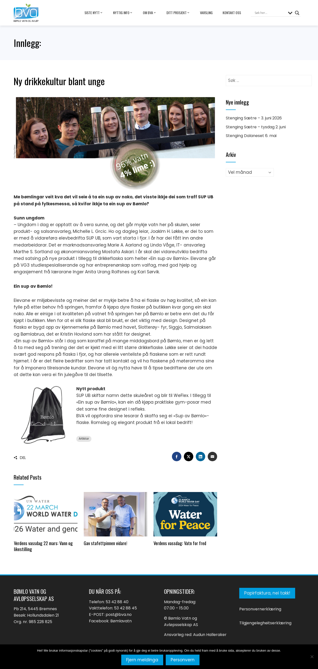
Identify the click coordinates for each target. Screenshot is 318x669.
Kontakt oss (232, 12)
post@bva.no (119, 614)
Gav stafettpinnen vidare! (105, 543)
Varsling (206, 12)
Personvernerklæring (260, 609)
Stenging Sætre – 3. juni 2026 (254, 118)
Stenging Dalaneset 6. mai (251, 136)
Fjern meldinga (142, 660)
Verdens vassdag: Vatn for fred (180, 543)
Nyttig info (123, 12)
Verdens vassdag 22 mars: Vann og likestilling (43, 546)
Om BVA (150, 12)
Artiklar (84, 439)
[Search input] (270, 12)
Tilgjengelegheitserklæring (265, 623)
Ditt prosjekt (178, 12)
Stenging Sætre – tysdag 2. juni (256, 127)
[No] (311, 656)
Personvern (183, 660)
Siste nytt (93, 12)
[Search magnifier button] (297, 12)
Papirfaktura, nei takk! (267, 593)
